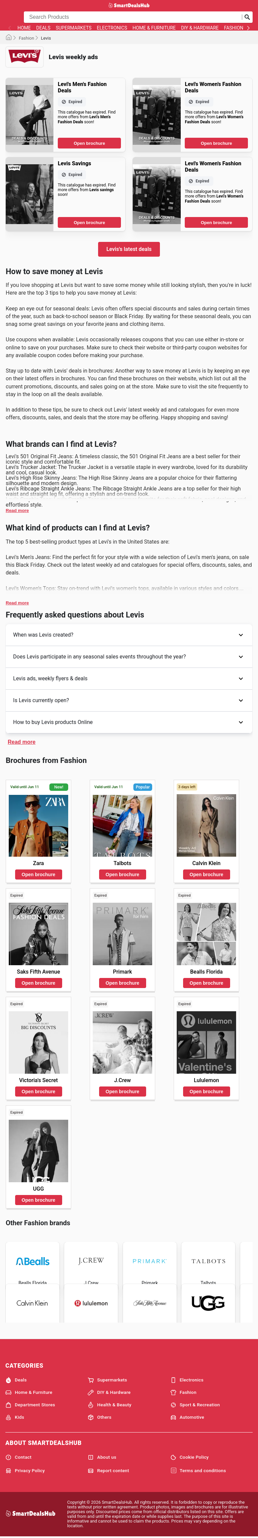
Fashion (233, 28)
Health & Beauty (109, 1405)
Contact (18, 1457)
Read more (17, 510)
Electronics (112, 28)
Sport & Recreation (195, 1405)
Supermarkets (73, 28)
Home (24, 28)
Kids (14, 1417)
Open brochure (89, 143)
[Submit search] (247, 17)
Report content (108, 1471)
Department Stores (30, 1405)
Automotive (187, 1417)
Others (99, 1417)
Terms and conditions (198, 1471)
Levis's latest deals (129, 249)
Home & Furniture (154, 28)
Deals (43, 28)
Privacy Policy (25, 1471)
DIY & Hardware (200, 28)
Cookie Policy (189, 1457)
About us (102, 1457)
